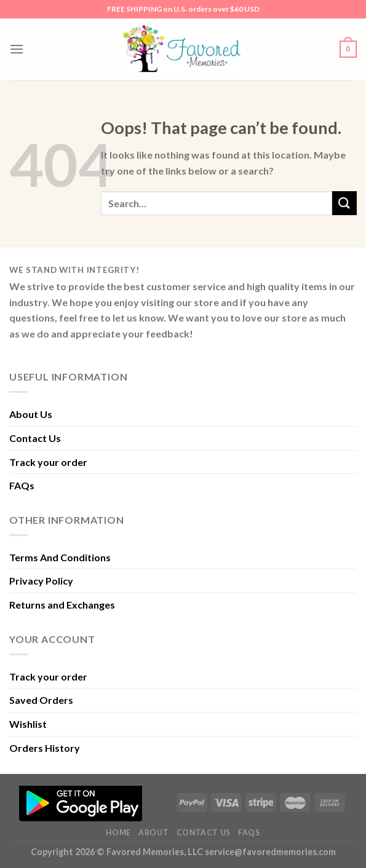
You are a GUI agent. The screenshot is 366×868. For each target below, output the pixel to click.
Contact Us (35, 438)
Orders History (44, 748)
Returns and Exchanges (62, 604)
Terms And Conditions (60, 557)
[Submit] (344, 203)
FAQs (21, 485)
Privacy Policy (41, 580)
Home (118, 832)
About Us (30, 414)
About (153, 832)
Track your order (48, 462)
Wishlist (28, 724)
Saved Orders (41, 700)
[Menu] (16, 49)
